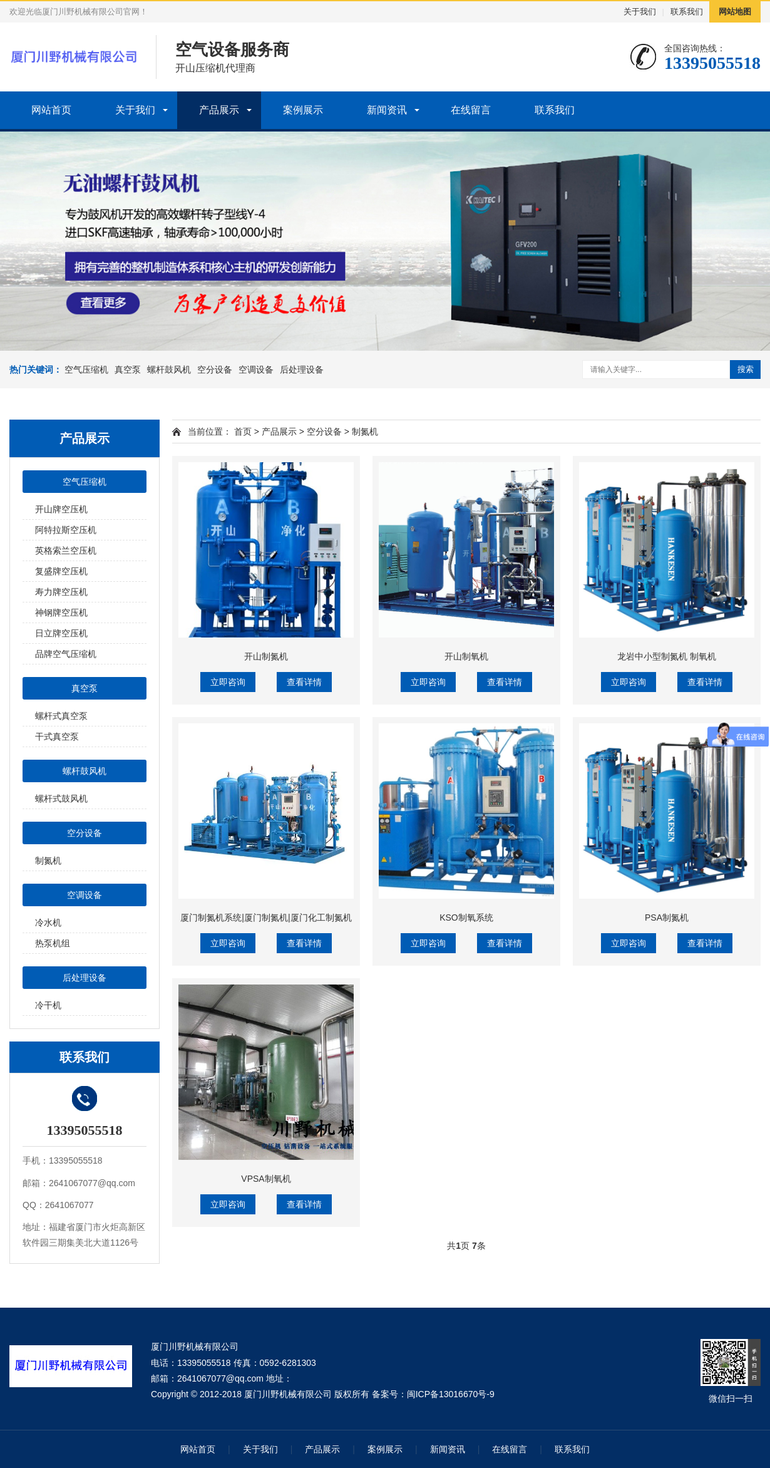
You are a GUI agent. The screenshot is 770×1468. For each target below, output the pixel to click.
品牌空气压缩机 (65, 654)
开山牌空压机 (61, 509)
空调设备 (256, 369)
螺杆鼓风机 (169, 369)
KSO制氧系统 (466, 917)
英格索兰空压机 (65, 550)
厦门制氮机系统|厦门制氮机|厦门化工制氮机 (265, 917)
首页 (243, 431)
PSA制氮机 (667, 917)
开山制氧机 (466, 656)
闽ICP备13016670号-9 (451, 1394)
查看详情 (304, 682)
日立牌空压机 (61, 633)
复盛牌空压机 (61, 571)
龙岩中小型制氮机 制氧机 (666, 656)
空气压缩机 (86, 369)
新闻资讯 (387, 110)
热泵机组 (52, 943)
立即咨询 (227, 682)
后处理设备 (302, 369)
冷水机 (48, 923)
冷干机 (48, 1005)
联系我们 (686, 11)
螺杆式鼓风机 (61, 798)
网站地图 (735, 11)
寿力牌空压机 (61, 592)
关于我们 (640, 11)
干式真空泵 (57, 736)
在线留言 (471, 110)
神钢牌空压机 (61, 612)
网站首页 (51, 110)
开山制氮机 (266, 656)
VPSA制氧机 (265, 1179)
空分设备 (214, 369)
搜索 (745, 369)
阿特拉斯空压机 (65, 530)
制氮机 (48, 860)
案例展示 (303, 110)
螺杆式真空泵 (61, 716)
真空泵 (128, 369)
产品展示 (219, 110)
